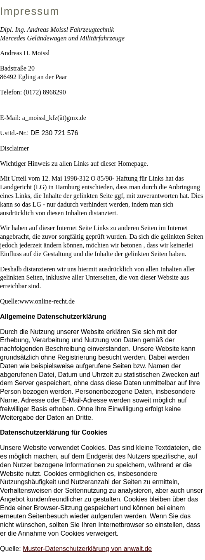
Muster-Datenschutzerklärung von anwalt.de (87, 548)
